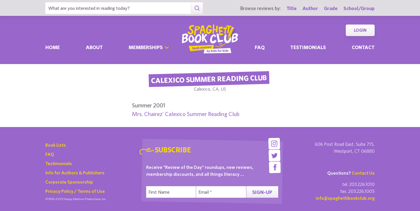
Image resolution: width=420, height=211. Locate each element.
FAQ (49, 154)
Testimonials (308, 47)
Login (360, 30)
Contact (363, 47)
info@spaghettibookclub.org (345, 198)
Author (310, 8)
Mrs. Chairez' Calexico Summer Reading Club (185, 114)
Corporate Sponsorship (69, 181)
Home (52, 47)
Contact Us (363, 172)
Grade (331, 8)
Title (292, 8)
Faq (260, 47)
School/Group (359, 8)
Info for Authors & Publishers (75, 172)
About (94, 47)
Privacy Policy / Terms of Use (75, 191)
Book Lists (55, 144)
